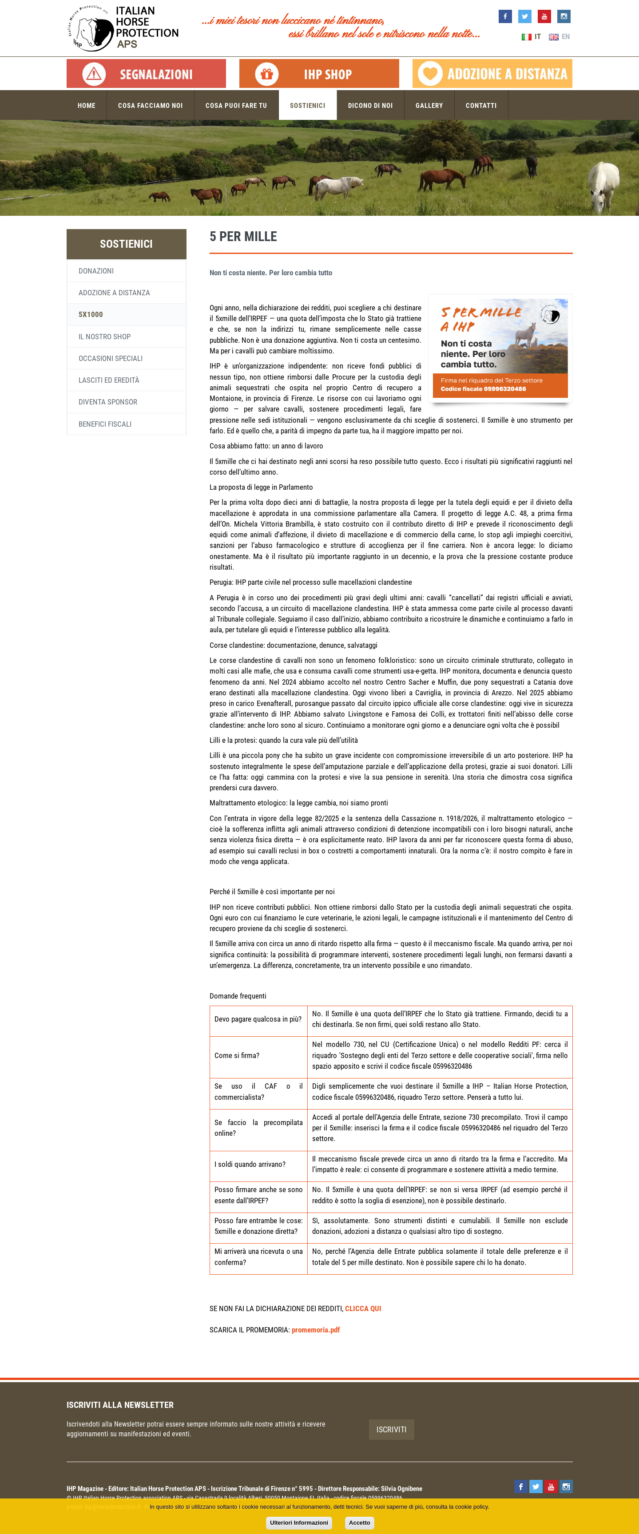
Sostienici (307, 105)
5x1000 (91, 314)
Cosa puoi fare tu (236, 105)
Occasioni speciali (111, 358)
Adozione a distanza (114, 292)
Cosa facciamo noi (150, 105)
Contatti (481, 105)
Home (86, 105)
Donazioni (96, 270)
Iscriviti (392, 1429)
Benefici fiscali (105, 424)
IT (531, 36)
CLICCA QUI (363, 1308)
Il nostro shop (105, 336)
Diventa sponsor (108, 401)
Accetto (359, 1522)
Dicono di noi (370, 105)
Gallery (429, 105)
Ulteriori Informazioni (299, 1522)
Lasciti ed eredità (109, 380)
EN (559, 36)
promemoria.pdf (316, 1329)
